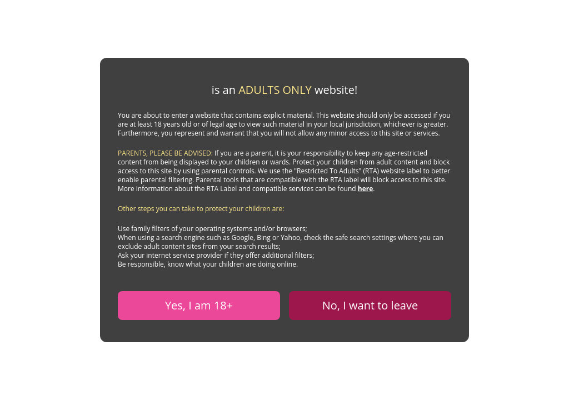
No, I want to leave (370, 305)
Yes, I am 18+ (199, 305)
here (365, 188)
